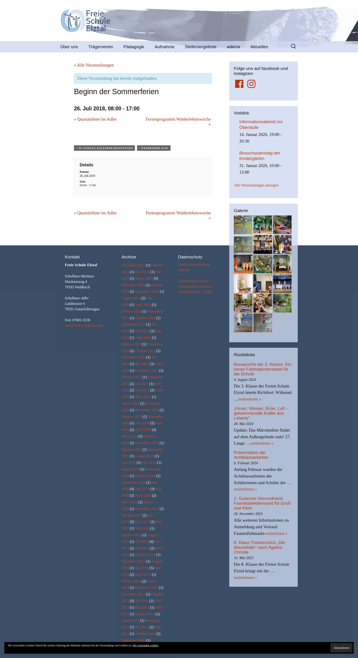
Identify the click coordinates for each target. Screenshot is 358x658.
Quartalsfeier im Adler (95, 119)
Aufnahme (164, 46)
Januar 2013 (130, 620)
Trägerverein (100, 46)
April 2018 (143, 495)
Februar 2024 (131, 311)
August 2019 (144, 456)
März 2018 (129, 502)
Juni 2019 (128, 462)
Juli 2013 (141, 601)
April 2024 (143, 305)
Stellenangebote (200, 46)
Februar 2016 (131, 535)
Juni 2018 (142, 489)
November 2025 (133, 265)
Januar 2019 (130, 469)
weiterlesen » (249, 399)
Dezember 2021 (146, 370)
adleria (233, 46)
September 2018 (133, 482)
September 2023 (133, 324)
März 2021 (143, 397)
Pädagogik (134, 46)
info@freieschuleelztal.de (83, 325)
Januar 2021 (130, 403)
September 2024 (147, 291)
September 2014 (133, 561)
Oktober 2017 (131, 515)
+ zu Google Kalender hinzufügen (104, 148)
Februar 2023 (131, 344)
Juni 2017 (142, 522)
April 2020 (143, 430)
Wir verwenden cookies (145, 645)
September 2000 (133, 640)
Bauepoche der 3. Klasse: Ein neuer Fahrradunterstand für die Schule (263, 369)
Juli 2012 (141, 627)
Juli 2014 (141, 568)
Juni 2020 (142, 423)
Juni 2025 (142, 272)
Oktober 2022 (145, 351)
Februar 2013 (145, 614)
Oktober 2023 (145, 318)
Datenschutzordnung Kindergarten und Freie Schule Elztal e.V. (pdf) (195, 286)
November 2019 (147, 443)
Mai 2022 (142, 364)
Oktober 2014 (145, 555)
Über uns (69, 46)
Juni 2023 (142, 331)
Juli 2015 (141, 542)
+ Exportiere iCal (153, 148)
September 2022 (133, 357)
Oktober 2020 (131, 417)
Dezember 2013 (146, 587)
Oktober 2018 (145, 476)
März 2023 (143, 338)
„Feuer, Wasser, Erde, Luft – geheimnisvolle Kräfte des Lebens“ (261, 413)
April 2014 (143, 574)
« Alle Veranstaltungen (94, 65)
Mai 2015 (142, 548)
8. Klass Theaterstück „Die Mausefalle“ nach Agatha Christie (259, 547)
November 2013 (133, 594)
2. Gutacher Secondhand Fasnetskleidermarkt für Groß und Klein (262, 503)
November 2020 (147, 410)
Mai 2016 (142, 528)
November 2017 (147, 509)
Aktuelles (259, 46)
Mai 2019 (149, 462)
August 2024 (130, 298)
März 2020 (129, 436)
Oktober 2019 (131, 449)
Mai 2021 (142, 390)
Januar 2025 (144, 278)
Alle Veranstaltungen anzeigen (256, 185)
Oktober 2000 (145, 634)
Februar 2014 (131, 581)
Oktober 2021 (131, 377)
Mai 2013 (142, 607)
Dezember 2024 (133, 285)
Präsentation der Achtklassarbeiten (251, 455)
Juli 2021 (141, 384)
